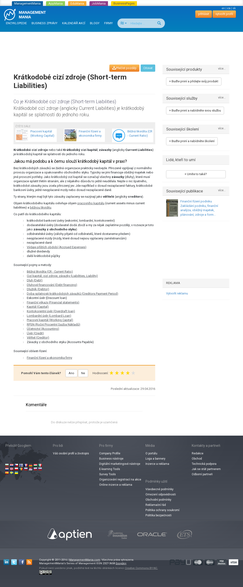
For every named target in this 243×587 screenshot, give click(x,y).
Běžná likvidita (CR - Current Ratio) (50, 271)
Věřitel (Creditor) (38, 337)
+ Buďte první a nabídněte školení (192, 141)
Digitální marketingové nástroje (119, 464)
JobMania (99, 3)
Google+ (121, 563)
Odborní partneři (202, 474)
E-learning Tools (109, 469)
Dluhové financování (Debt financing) (52, 285)
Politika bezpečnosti (158, 515)
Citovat (148, 68)
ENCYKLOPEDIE (16, 23)
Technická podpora (204, 464)
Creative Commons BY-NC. (141, 568)
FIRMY (108, 23)
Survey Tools (107, 474)
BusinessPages (124, 3)
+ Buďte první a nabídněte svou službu (195, 110)
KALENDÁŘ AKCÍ (73, 23)
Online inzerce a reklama (115, 484)
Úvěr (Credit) (35, 333)
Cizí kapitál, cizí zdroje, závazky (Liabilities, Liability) (62, 276)
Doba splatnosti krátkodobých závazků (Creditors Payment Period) (72, 293)
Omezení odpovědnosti (160, 494)
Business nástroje (111, 458)
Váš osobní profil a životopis (71, 453)
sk (234, 8)
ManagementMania (27, 3)
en (223, 8)
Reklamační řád (155, 505)
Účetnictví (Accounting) (43, 329)
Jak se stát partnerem (206, 469)
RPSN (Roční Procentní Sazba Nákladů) (53, 324)
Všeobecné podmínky (159, 489)
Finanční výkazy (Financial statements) (53, 302)
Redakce (197, 453)
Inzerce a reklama (157, 464)
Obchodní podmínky (158, 499)
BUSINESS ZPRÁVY (44, 23)
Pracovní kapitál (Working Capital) (50, 320)
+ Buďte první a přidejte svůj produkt (193, 81)
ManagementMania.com (84, 559)
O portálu (151, 453)
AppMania (55, 3)
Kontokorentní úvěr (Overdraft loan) (51, 311)
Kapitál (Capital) (38, 306)
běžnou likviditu (40, 207)
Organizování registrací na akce (120, 479)
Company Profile (109, 453)
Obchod (197, 458)
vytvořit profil (224, 14)
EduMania (77, 3)
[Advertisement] (121, 43)
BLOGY (94, 23)
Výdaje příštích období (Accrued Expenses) (56, 247)
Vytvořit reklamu (177, 293)
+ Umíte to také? (196, 174)
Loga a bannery (155, 458)
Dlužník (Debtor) (38, 289)
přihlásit (203, 14)
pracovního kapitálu (90, 203)
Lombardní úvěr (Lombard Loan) (49, 315)
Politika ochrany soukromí (162, 510)
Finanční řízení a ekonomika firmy (49, 357)
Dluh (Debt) (34, 280)
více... (222, 68)
